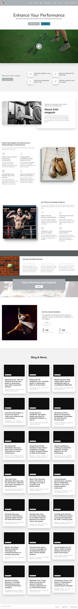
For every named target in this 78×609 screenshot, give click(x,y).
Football (66, 2)
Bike (41, 2)
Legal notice (65, 606)
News (30, 2)
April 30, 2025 (8, 374)
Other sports (73, 2)
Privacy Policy (73, 606)
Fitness (60, 2)
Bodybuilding (47, 2)
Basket (36, 2)
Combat (54, 2)
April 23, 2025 (8, 407)
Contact (57, 606)
